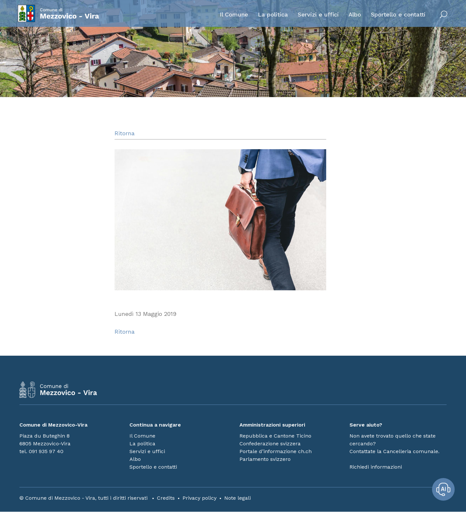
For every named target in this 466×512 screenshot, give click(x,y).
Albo (353, 15)
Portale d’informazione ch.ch (275, 452)
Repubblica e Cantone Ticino (275, 436)
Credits (166, 498)
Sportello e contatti (396, 15)
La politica (271, 15)
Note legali (237, 498)
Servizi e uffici (316, 15)
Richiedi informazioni (376, 467)
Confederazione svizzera (270, 444)
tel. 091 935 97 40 (41, 452)
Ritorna (125, 133)
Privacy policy (199, 498)
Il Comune (232, 15)
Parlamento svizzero (265, 459)
